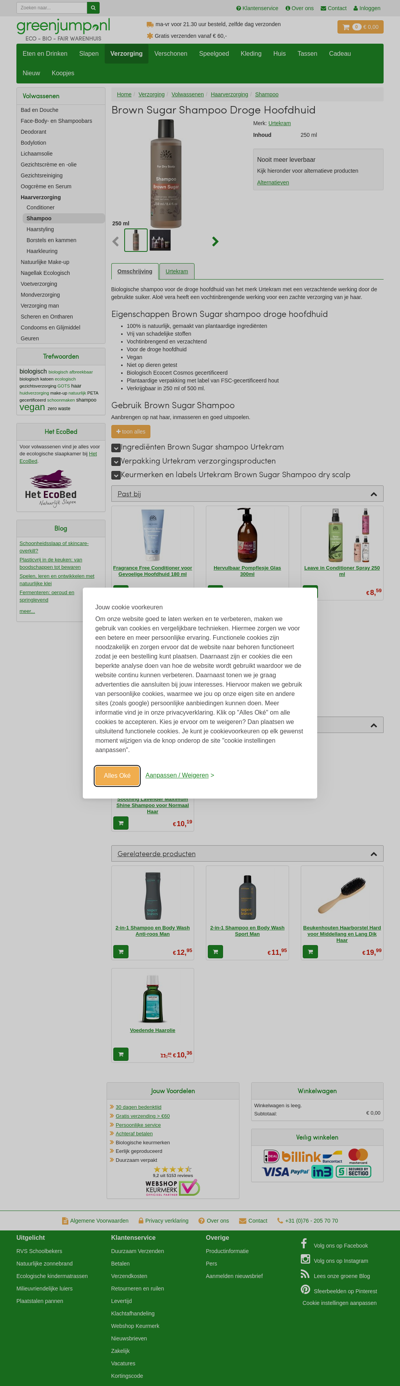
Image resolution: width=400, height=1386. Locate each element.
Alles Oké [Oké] (117, 775)
